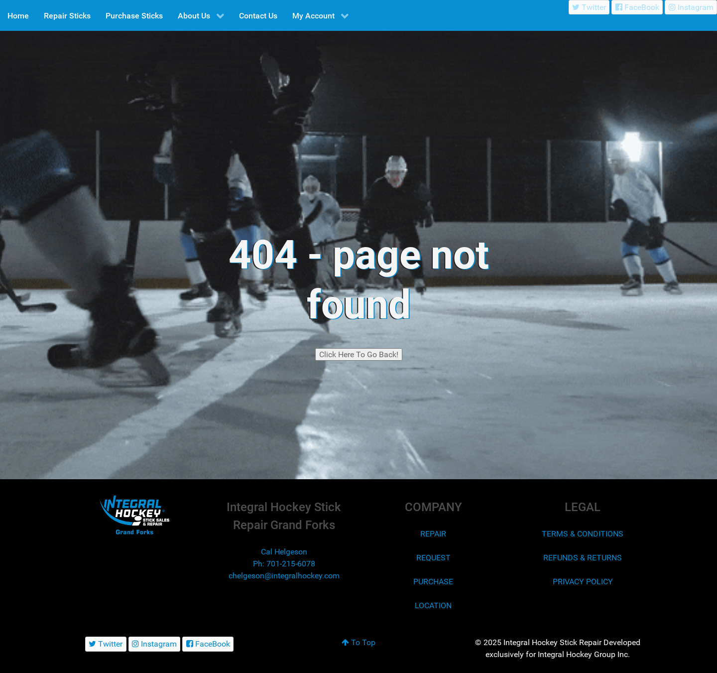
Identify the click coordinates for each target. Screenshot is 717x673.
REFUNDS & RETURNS (582, 557)
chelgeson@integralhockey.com (284, 575)
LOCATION (433, 605)
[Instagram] (691, 7)
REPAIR (433, 533)
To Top (358, 642)
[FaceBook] (637, 7)
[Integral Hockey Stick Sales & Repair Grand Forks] (134, 515)
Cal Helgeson (284, 551)
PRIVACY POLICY (583, 581)
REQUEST (433, 557)
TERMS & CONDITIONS (582, 533)
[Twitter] (589, 7)
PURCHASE (433, 581)
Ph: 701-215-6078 (284, 563)
